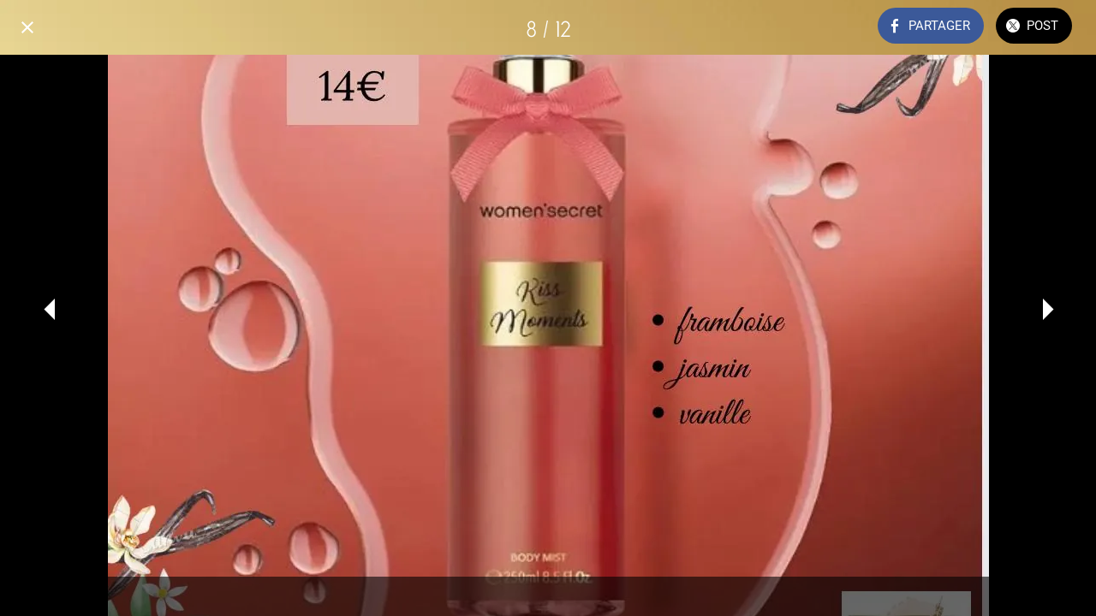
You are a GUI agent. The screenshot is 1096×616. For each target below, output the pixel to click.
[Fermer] (27, 27)
